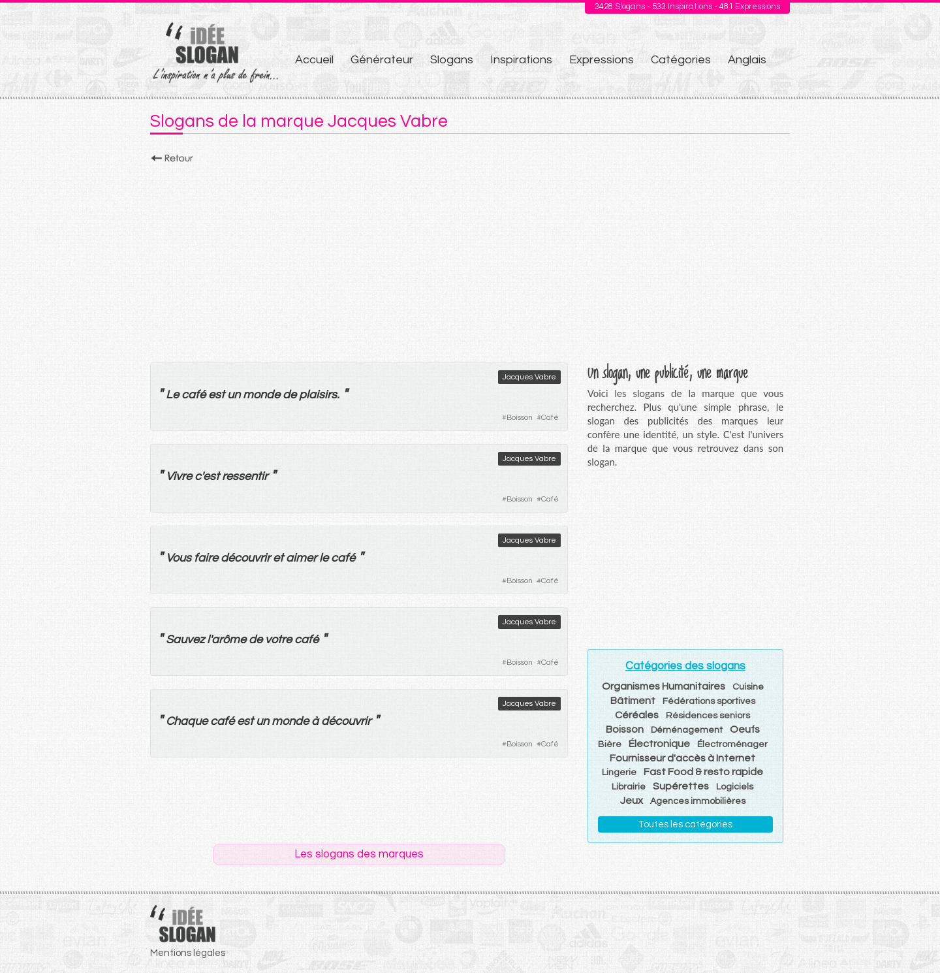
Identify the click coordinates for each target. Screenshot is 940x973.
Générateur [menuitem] (382, 60)
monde (261, 395)
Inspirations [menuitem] (521, 60)
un (233, 395)
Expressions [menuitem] (601, 60)
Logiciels (734, 786)
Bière (609, 744)
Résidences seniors (708, 715)
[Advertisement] (470, 259)
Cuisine (748, 687)
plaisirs (318, 395)
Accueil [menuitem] (314, 60)
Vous (178, 558)
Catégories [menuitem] (681, 60)
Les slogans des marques (359, 854)
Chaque (187, 721)
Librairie (629, 786)
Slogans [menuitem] (451, 60)
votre (278, 639)
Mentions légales (187, 953)
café (193, 395)
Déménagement (687, 730)
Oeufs (745, 729)
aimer (301, 558)
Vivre (179, 476)
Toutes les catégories (685, 824)
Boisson (520, 417)
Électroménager (732, 744)
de (289, 395)
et (278, 558)
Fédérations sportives (709, 701)
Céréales (637, 715)
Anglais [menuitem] (747, 60)
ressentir (245, 476)
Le (172, 395)
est (216, 395)
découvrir (245, 558)
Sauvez (185, 639)
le (323, 558)
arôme (229, 639)
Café (550, 417)
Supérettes (681, 786)
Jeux (631, 800)
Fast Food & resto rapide (703, 772)
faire (206, 558)
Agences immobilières (697, 801)
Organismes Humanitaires (663, 686)
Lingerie (619, 772)
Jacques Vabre (529, 377)
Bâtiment (632, 700)
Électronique (659, 744)
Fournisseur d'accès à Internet (682, 758)
